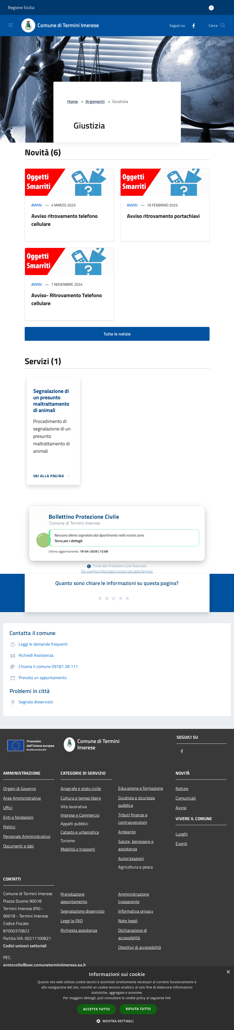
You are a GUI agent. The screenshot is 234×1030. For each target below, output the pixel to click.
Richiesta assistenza (79, 930)
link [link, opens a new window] (168, 998)
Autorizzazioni (131, 858)
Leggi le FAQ (72, 920)
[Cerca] (223, 25)
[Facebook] (191, 25)
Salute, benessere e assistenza (136, 845)
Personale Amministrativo (26, 836)
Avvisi (36, 205)
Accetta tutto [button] (96, 1009)
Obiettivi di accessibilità (139, 947)
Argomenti (95, 101)
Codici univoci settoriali (24, 945)
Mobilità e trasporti (78, 849)
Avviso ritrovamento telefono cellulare (64, 220)
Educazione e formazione (140, 788)
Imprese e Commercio (80, 815)
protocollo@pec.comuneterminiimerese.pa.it (44, 965)
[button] (117, 533)
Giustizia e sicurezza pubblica (136, 801)
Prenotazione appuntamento (74, 898)
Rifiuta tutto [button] (138, 1009)
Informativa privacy (135, 911)
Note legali (128, 920)
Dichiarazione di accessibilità (132, 934)
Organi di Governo (19, 788)
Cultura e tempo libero (81, 798)
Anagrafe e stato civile (81, 788)
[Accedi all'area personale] (211, 8)
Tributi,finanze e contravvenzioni (132, 818)
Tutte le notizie (117, 334)
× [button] (228, 972)
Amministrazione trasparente (133, 898)
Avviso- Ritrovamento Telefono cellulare (66, 299)
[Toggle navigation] (10, 25)
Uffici (7, 807)
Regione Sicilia (21, 7)
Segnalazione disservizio (82, 911)
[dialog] (117, 998)
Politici (9, 827)
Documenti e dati (18, 846)
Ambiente (127, 832)
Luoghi (182, 834)
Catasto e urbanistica (80, 832)
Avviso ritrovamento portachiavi (163, 216)
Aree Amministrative (22, 798)
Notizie (182, 788)
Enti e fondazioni (18, 817)
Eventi (181, 843)
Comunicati (186, 798)
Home (72, 101)
